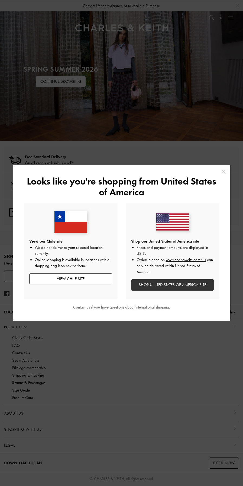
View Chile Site (71, 278)
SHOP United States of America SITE (172, 284)
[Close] (224, 172)
